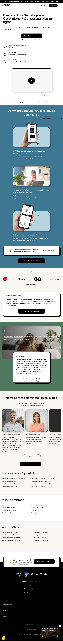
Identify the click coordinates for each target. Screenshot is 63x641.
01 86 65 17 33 (31, 585)
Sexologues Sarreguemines (11, 540)
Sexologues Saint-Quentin (10, 532)
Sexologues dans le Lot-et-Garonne (13, 478)
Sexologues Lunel (8, 535)
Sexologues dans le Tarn (38, 486)
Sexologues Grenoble (39, 537)
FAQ (27, 592)
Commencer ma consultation (30, 464)
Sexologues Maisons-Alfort (11, 537)
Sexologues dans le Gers (39, 481)
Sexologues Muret (37, 508)
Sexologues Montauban (38, 513)
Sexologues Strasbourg (40, 532)
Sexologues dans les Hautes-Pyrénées (43, 478)
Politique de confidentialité (31, 624)
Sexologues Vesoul (38, 535)
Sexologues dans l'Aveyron (10, 484)
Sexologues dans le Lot (9, 481)
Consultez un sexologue (31, 36)
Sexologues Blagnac (37, 505)
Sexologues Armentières (40, 540)
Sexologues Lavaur (37, 510)
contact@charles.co (32, 589)
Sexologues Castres (8, 508)
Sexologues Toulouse (9, 510)
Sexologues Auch (7, 513)
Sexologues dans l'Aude (9, 486)
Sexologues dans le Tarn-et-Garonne (42, 484)
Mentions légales (31, 629)
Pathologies (7, 604)
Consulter (53, 5)
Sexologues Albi (7, 505)
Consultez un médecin (44, 562)
